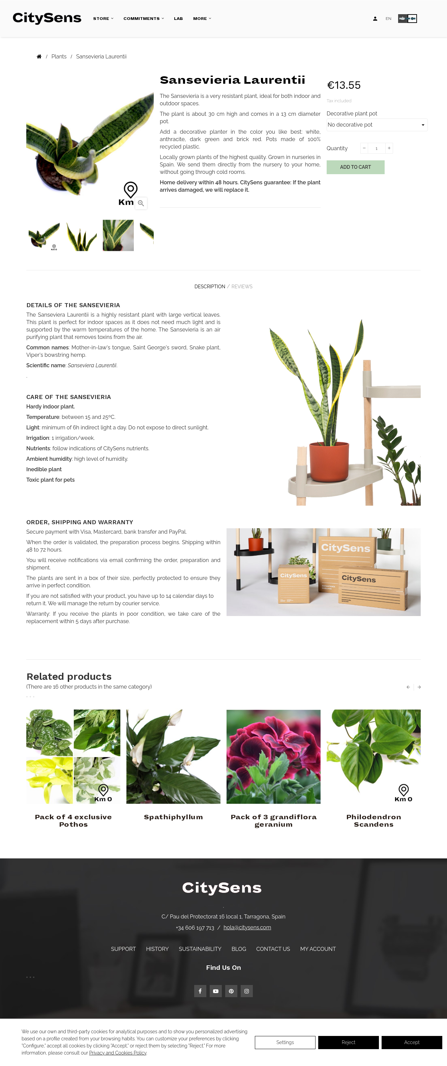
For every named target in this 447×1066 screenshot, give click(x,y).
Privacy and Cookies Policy (117, 1053)
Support (123, 944)
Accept (411, 1042)
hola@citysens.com (247, 923)
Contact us (273, 944)
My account (318, 944)
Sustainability (200, 944)
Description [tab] (206, 284)
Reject (348, 1042)
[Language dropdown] (388, 18)
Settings (285, 1042)
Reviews (245, 284)
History (157, 944)
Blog (239, 944)
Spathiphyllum (173, 812)
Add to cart (355, 167)
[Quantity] (376, 148)
